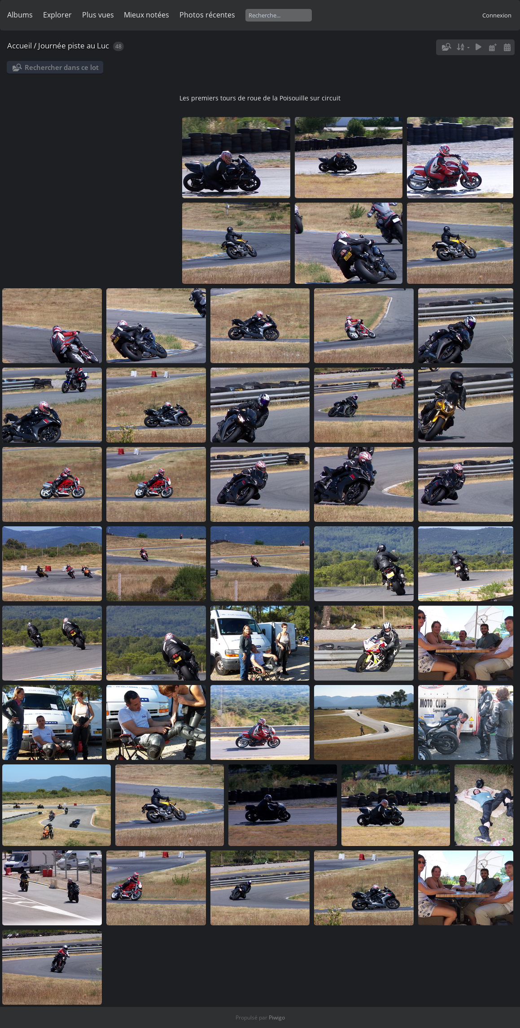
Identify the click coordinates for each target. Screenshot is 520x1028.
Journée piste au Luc (73, 45)
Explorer (57, 15)
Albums (20, 15)
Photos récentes (207, 15)
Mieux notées (146, 15)
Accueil (19, 45)
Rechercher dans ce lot (62, 67)
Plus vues (98, 15)
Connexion (496, 15)
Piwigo (277, 1017)
